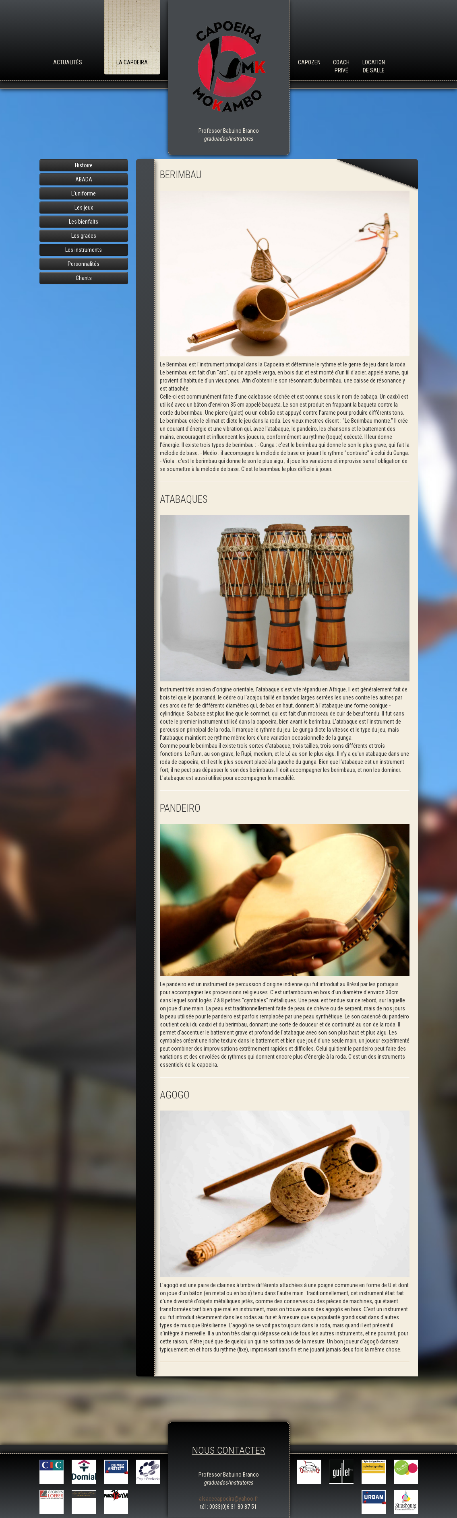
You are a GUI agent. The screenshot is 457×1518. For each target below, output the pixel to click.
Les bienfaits (83, 221)
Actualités (67, 62)
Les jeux (83, 207)
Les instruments (83, 250)
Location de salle (373, 66)
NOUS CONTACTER (228, 1450)
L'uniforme (83, 193)
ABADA (83, 179)
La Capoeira (132, 62)
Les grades (83, 235)
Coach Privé (341, 66)
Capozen (309, 62)
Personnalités (83, 264)
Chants (84, 278)
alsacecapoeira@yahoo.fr (228, 1498)
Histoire (84, 165)
